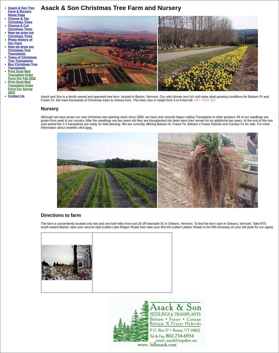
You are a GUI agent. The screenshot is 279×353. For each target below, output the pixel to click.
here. (88, 127)
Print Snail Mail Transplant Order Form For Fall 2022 (22, 75)
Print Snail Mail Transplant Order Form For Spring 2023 (20, 87)
